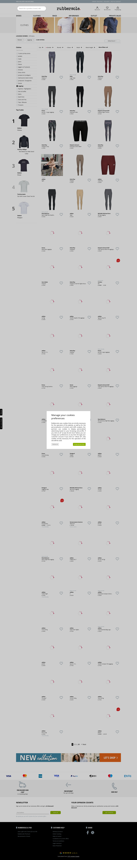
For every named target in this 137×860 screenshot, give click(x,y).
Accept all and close (79, 444)
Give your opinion (1, 423)
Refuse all (55, 444)
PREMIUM (1, 412)
